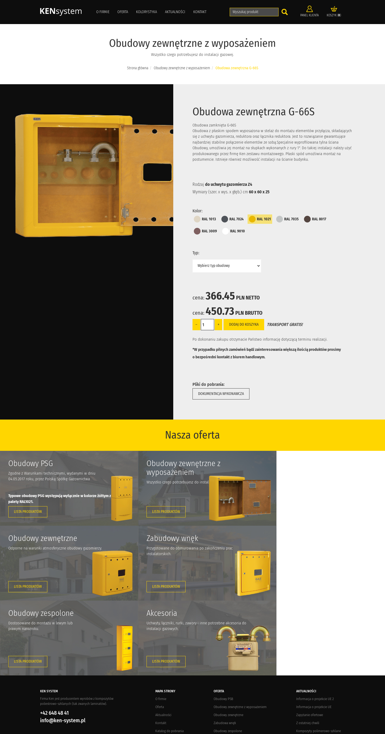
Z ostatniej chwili (307, 648)
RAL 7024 (232, 219)
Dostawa (161, 664)
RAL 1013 (205, 219)
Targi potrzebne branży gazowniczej (320, 664)
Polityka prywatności (169, 688)
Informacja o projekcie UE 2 (315, 624)
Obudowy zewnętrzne (228, 640)
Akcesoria (220, 664)
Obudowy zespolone (228, 656)
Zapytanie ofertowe (309, 640)
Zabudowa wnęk (225, 648)
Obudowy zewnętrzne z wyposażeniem (182, 68)
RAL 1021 (260, 219)
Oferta (122, 12)
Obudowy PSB (223, 624)
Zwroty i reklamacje (168, 672)
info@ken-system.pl (62, 645)
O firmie (102, 12)
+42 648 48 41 (54, 638)
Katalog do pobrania (169, 656)
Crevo (89, 729)
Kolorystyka (146, 12)
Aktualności (175, 12)
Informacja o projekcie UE (314, 632)
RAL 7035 (287, 219)
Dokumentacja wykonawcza (221, 393)
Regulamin (162, 680)
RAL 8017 (315, 219)
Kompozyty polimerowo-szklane (318, 656)
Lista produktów (28, 511)
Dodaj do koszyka (244, 324)
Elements (113, 729)
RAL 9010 (233, 231)
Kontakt (199, 12)
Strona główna (137, 68)
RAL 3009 (205, 231)
